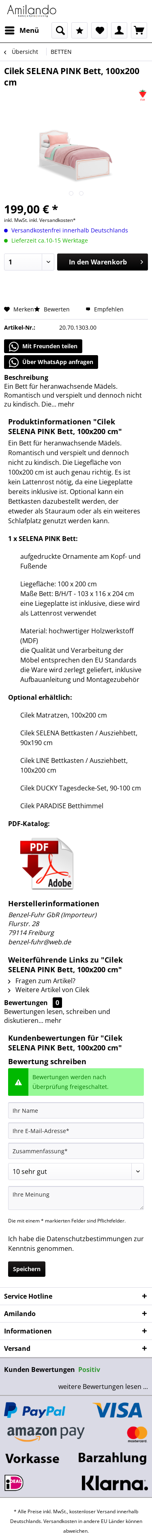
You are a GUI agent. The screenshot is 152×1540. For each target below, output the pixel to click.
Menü (22, 29)
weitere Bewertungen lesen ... (103, 1386)
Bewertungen (26, 1002)
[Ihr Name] (76, 1110)
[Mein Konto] (119, 30)
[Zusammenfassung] (76, 1151)
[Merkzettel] (99, 30)
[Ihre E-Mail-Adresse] (76, 1131)
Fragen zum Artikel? (41, 980)
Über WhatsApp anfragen (51, 362)
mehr (65, 404)
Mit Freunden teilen (43, 346)
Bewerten (52, 309)
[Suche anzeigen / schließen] (59, 30)
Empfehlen (105, 309)
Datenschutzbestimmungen (89, 1238)
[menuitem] (21, 30)
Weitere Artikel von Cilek (48, 989)
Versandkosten (60, 1521)
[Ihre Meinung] (76, 1198)
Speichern (27, 1269)
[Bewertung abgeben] (76, 1171)
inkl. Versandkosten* (52, 220)
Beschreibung (26, 377)
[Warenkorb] (139, 30)
